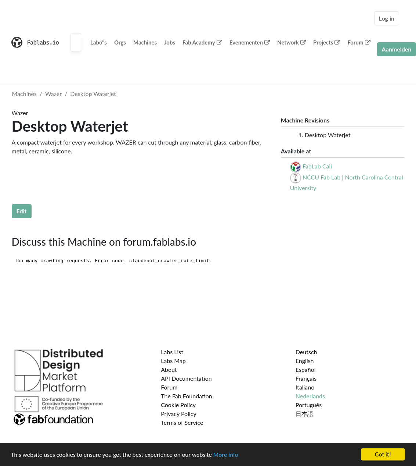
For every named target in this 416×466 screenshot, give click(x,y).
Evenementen (249, 42)
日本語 (304, 413)
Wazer (53, 93)
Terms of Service (182, 422)
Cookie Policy (178, 404)
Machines (145, 42)
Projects (326, 42)
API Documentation (186, 378)
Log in (386, 18)
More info (225, 455)
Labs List (172, 351)
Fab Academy (202, 42)
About (169, 369)
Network (291, 42)
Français (306, 378)
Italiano (305, 387)
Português (309, 404)
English (305, 360)
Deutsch (306, 351)
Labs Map (173, 360)
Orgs (120, 42)
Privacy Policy (178, 413)
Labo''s (98, 42)
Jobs (169, 42)
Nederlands (310, 395)
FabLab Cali (317, 166)
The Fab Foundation (186, 395)
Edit (22, 210)
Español (306, 369)
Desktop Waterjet (93, 93)
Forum (358, 42)
